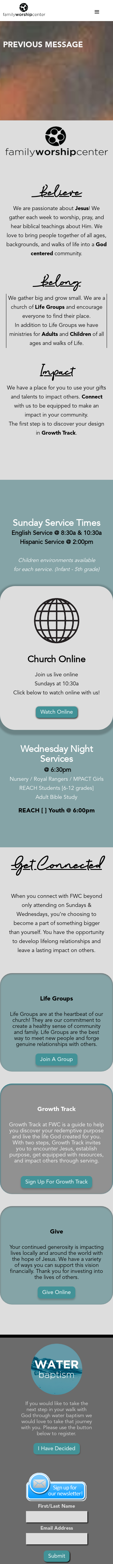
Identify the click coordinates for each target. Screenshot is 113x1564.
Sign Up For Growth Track (56, 1182)
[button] (75, 12)
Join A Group (56, 1059)
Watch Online (56, 712)
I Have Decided (56, 1448)
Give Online (56, 1292)
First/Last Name (56, 1506)
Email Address (56, 1528)
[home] (22, 10)
